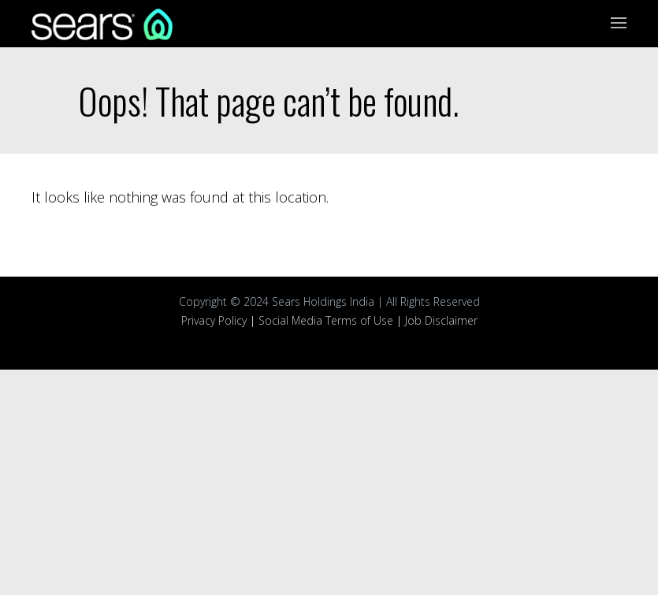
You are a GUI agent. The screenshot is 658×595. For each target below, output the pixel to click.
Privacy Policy (214, 320)
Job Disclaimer (441, 320)
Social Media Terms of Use (325, 320)
